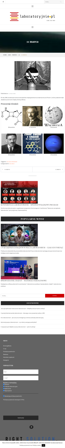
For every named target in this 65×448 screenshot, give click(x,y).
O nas (4, 348)
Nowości (6, 384)
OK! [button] (43, 445)
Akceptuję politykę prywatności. (12, 396)
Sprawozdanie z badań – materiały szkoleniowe (24, 280)
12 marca (58, 169)
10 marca (7, 169)
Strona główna (7, 346)
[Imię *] (20, 371)
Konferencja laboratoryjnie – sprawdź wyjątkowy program (29, 204)
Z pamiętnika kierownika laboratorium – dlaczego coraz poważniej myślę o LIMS (23, 313)
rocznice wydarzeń (12, 161)
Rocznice (12, 163)
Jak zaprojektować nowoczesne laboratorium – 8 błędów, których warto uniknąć (23, 308)
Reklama (5, 354)
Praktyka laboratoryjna (10, 386)
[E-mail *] (20, 378)
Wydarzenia (7, 388)
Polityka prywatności (9, 351)
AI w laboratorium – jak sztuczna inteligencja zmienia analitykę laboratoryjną (22, 317)
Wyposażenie (7, 390)
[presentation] (9, 408)
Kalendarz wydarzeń (8, 357)
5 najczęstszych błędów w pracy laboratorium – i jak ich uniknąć (32, 247)
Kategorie (6, 360)
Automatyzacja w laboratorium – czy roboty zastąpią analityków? (19, 322)
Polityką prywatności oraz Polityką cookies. (30, 445)
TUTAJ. (23, 399)
